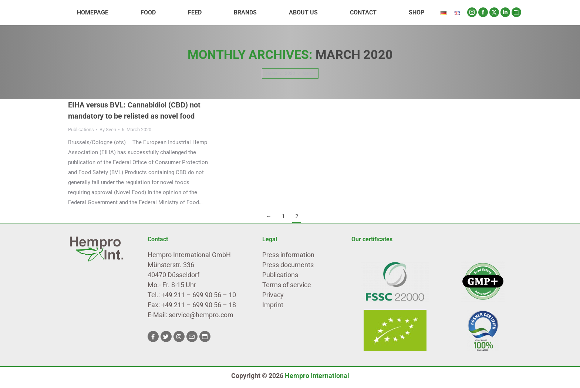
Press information (288, 255)
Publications (81, 129)
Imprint (272, 305)
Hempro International (317, 375)
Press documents (288, 265)
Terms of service (286, 285)
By (108, 129)
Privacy (273, 295)
